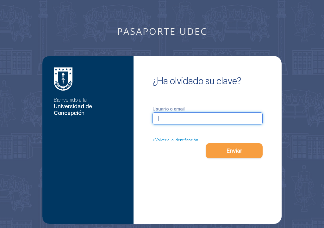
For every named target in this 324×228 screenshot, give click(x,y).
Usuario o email (168, 108)
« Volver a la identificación (175, 139)
